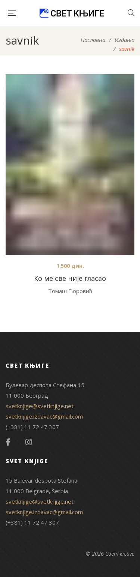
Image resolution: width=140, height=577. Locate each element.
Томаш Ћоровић (70, 291)
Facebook (8, 442)
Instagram (28, 442)
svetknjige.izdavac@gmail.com (44, 416)
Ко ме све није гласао (70, 278)
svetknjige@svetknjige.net (40, 406)
